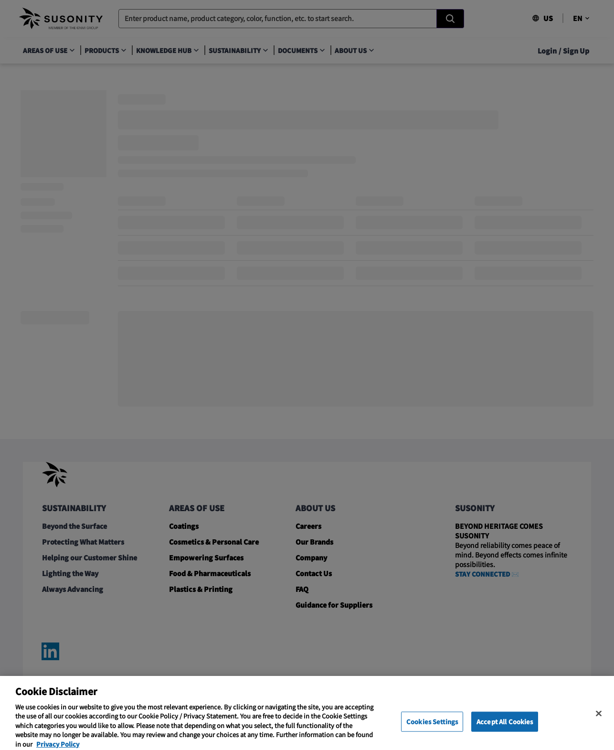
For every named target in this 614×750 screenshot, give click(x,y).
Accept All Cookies (504, 733)
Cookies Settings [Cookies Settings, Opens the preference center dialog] (432, 733)
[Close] (598, 724)
